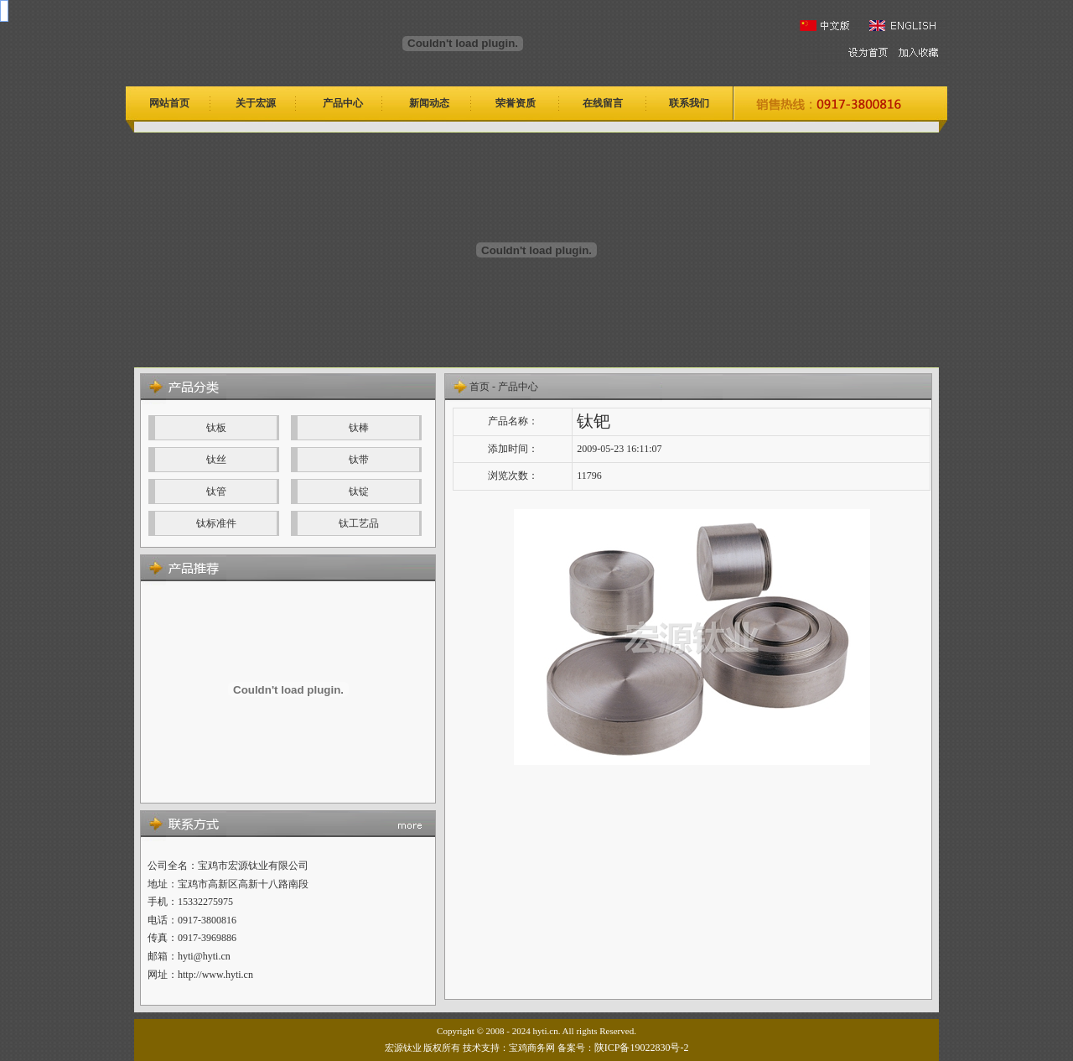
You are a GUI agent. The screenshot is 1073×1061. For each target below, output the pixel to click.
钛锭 (359, 491)
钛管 (216, 491)
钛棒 (359, 428)
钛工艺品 (359, 523)
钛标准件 (216, 523)
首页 (479, 387)
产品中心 (518, 387)
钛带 (359, 459)
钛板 (216, 428)
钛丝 (216, 459)
